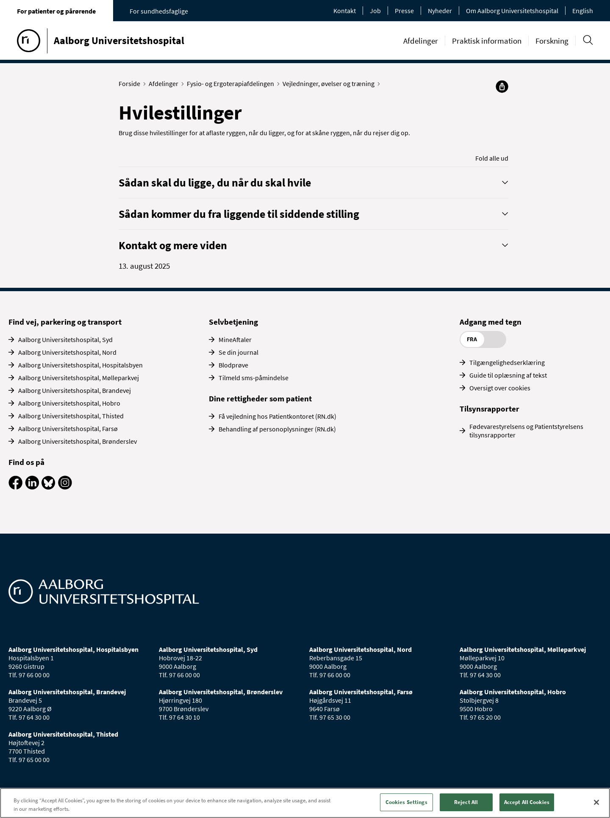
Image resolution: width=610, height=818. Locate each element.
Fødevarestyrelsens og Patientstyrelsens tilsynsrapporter (526, 430)
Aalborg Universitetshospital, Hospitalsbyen (80, 365)
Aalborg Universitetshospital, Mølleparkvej (78, 377)
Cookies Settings (406, 802)
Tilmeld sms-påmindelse (253, 377)
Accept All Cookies (526, 802)
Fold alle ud (491, 158)
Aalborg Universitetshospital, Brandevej (74, 390)
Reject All (466, 802)
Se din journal (238, 352)
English (582, 10)
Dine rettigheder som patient (260, 398)
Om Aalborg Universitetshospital (512, 10)
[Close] (596, 802)
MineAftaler (235, 339)
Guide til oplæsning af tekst (508, 375)
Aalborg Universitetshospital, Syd (65, 339)
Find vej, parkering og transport (65, 322)
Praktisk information (486, 41)
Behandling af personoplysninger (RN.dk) (277, 429)
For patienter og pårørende (56, 11)
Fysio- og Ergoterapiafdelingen (232, 83)
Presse (404, 10)
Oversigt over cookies (499, 388)
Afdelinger (420, 41)
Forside (131, 83)
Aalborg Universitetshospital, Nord (67, 352)
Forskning (551, 41)
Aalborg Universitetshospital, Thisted (71, 416)
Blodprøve (233, 365)
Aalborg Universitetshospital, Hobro (69, 403)
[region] (305, 803)
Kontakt (344, 10)
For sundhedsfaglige (159, 11)
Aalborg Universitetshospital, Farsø (68, 428)
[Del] (502, 86)
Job (375, 10)
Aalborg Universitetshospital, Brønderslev (77, 441)
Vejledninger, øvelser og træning (330, 83)
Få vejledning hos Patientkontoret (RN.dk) (277, 416)
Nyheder (440, 10)
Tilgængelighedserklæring (507, 362)
